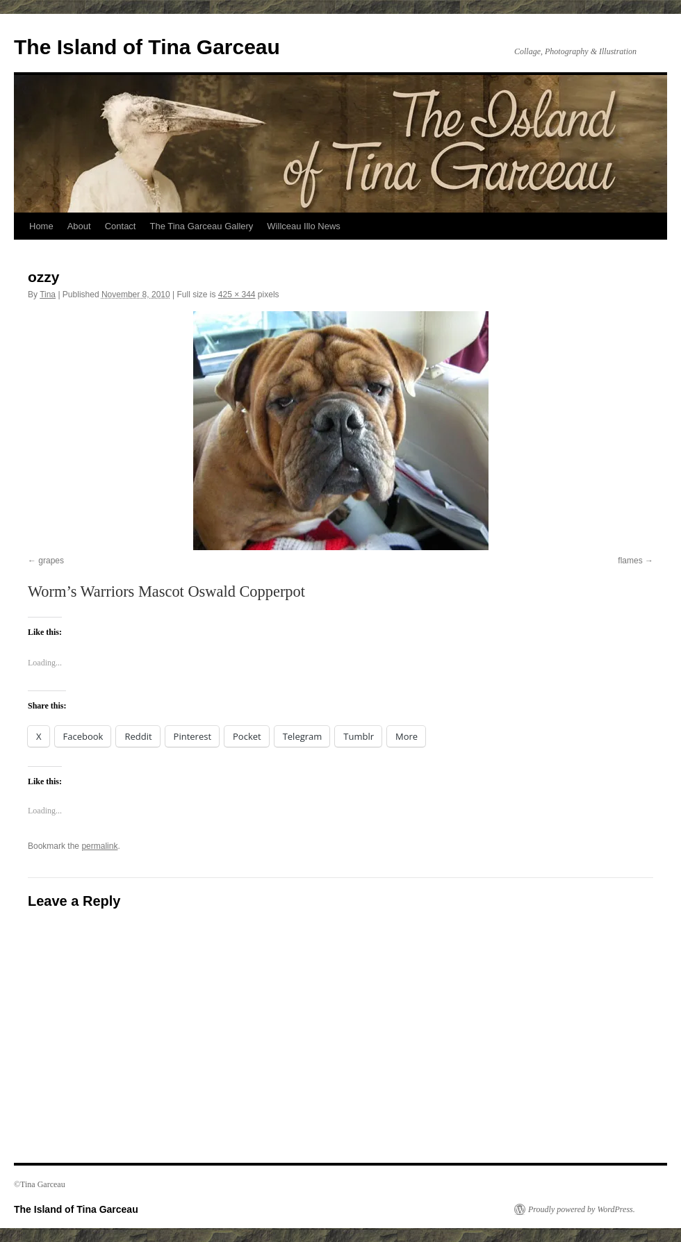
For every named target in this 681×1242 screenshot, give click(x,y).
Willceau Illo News (303, 226)
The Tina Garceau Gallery (201, 226)
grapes (51, 560)
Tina (48, 294)
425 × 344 (237, 294)
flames (630, 560)
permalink (99, 846)
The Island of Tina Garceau (147, 46)
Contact (120, 226)
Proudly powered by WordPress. (581, 1209)
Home (41, 226)
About (79, 226)
